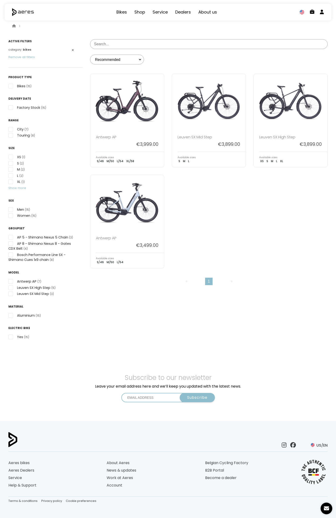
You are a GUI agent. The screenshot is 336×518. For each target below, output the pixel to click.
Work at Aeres (120, 477)
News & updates (121, 470)
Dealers (183, 12)
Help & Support (22, 485)
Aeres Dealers (21, 470)
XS (262, 161)
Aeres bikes (19, 463)
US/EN (319, 445)
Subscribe (197, 397)
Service (160, 12)
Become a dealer (221, 477)
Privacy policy (51, 501)
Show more (17, 188)
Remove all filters (21, 57)
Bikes (121, 12)
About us (207, 12)
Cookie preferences (81, 501)
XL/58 (130, 161)
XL (281, 161)
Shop (139, 12)
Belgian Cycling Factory (226, 463)
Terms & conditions (23, 501)
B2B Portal (214, 470)
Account (114, 485)
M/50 (110, 161)
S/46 (100, 161)
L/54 (120, 161)
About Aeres (118, 463)
